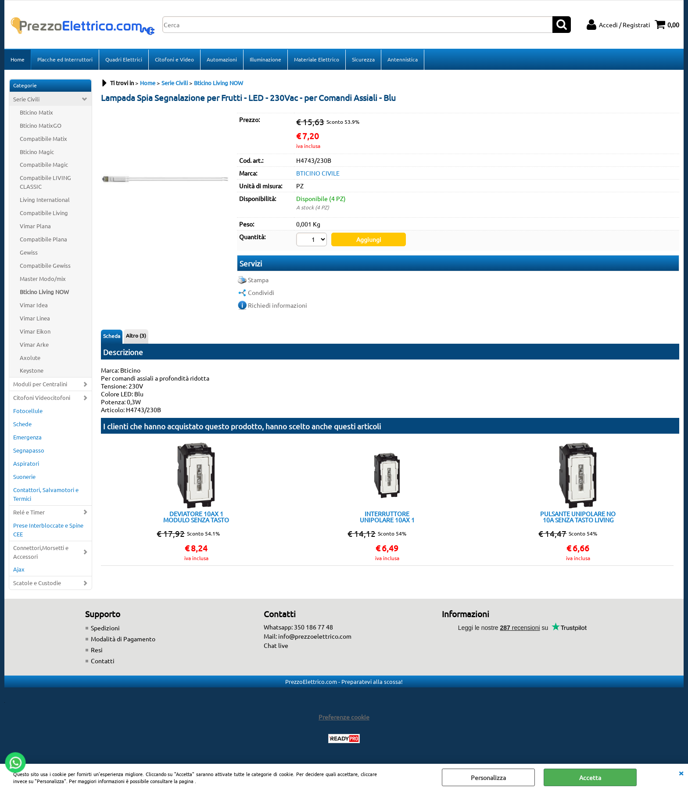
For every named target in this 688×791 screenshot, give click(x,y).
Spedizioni (105, 628)
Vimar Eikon (35, 331)
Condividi (261, 292)
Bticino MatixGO (40, 125)
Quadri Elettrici (123, 59)
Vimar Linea (35, 318)
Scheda (111, 335)
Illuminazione (265, 59)
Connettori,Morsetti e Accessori (40, 552)
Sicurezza (363, 59)
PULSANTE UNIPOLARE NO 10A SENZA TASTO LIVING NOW (578, 517)
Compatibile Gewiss (45, 265)
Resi (97, 650)
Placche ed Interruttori (65, 59)
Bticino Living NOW (44, 291)
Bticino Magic (37, 151)
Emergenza (27, 437)
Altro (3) (136, 335)
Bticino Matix (36, 112)
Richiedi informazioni (277, 305)
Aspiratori (26, 463)
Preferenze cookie (344, 717)
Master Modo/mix (43, 278)
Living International (45, 199)
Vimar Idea (34, 305)
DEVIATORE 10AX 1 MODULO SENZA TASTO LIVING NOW (196, 517)
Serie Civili (26, 99)
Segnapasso (28, 450)
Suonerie (24, 476)
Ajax (19, 569)
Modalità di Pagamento (123, 639)
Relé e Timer (29, 512)
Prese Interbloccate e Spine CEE (48, 529)
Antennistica (402, 59)
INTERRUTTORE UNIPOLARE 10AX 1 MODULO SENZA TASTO (387, 517)
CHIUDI (681, 772)
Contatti (103, 661)
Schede (22, 424)
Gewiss (29, 252)
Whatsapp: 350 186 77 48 (298, 627)
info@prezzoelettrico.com (314, 636)
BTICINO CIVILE (318, 173)
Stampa (258, 280)
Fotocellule (28, 410)
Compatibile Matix (43, 138)
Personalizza (488, 777)
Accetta (590, 777)
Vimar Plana (35, 226)
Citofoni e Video (174, 59)
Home (18, 59)
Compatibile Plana (43, 239)
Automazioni (222, 59)
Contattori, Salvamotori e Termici (46, 494)
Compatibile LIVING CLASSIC (45, 182)
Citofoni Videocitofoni (41, 397)
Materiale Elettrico (316, 59)
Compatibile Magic (44, 164)
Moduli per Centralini (40, 384)
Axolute (30, 357)
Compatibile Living (44, 212)
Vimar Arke (34, 344)
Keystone (31, 370)
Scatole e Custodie (37, 582)
